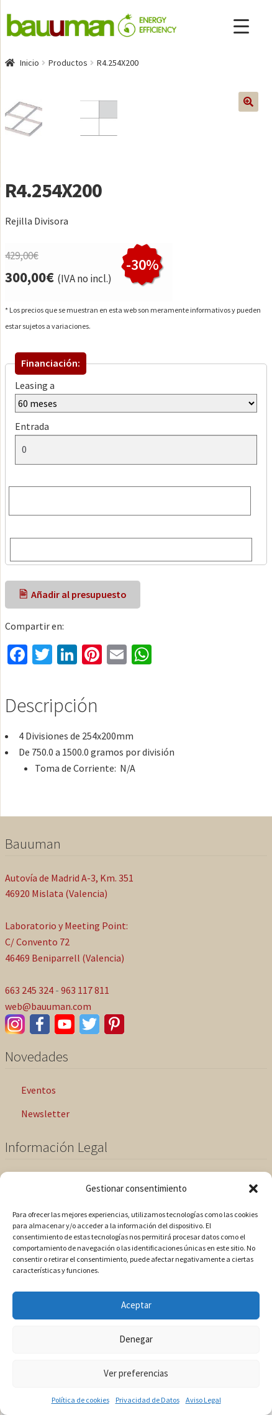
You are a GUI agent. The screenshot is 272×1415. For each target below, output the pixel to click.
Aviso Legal (203, 1399)
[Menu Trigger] (241, 26)
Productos (68, 62)
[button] (253, 1188)
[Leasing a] (136, 489)
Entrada (35, 512)
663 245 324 (29, 1076)
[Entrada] (136, 536)
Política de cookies (80, 1399)
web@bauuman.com (48, 1092)
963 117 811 (85, 1076)
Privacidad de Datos (147, 1399)
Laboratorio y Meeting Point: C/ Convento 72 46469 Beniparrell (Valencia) (66, 1028)
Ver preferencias (136, 1373)
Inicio (29, 62)
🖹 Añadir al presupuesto (73, 680)
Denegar (136, 1339)
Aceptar (136, 1305)
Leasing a (35, 471)
